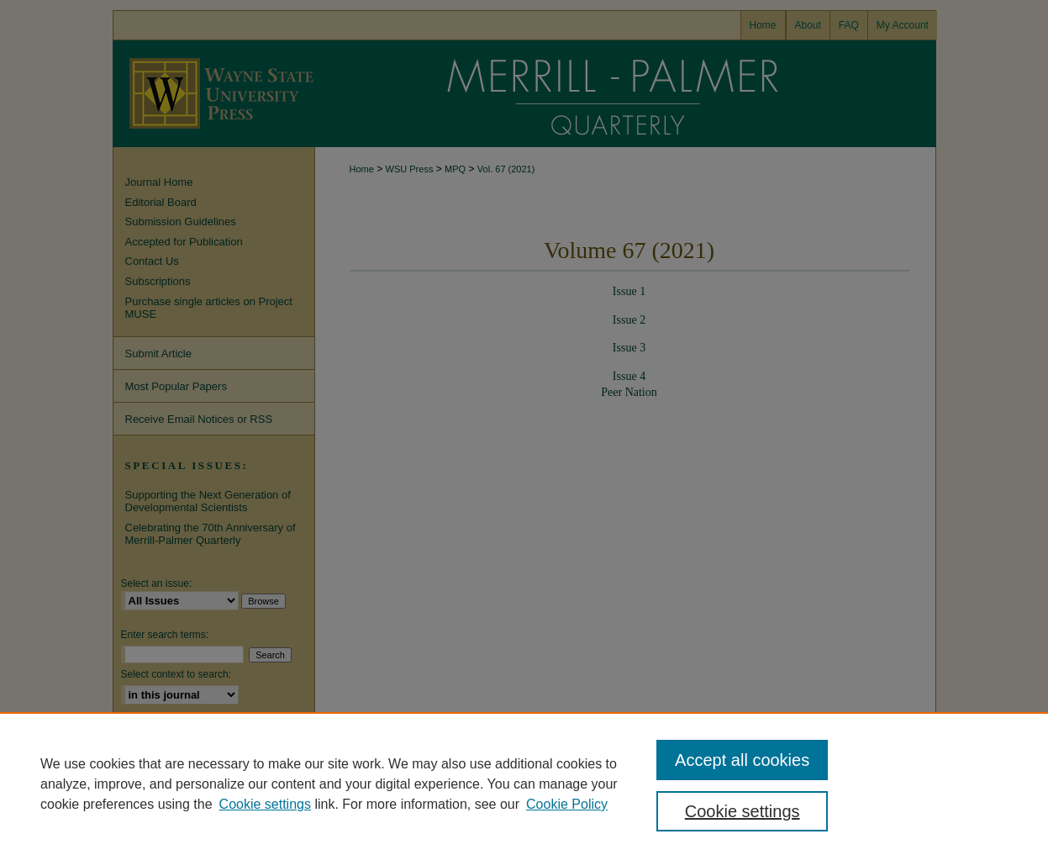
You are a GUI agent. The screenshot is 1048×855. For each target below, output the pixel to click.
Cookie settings (265, 804)
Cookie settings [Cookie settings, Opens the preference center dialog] (742, 811)
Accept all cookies (742, 760)
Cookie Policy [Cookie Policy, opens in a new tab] (567, 804)
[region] (524, 783)
